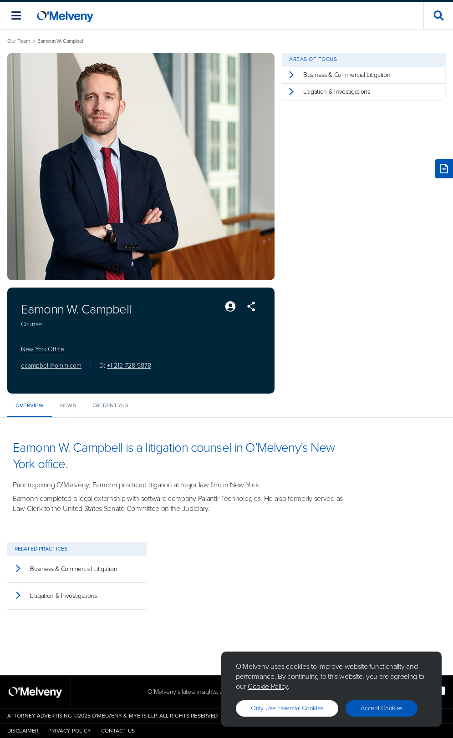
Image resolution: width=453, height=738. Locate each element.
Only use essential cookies (287, 708)
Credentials (110, 405)
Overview (29, 405)
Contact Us (118, 731)
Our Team (18, 41)
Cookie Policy (268, 686)
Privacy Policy (69, 731)
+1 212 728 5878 (129, 365)
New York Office (42, 349)
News (68, 405)
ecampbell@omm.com (51, 365)
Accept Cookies (381, 708)
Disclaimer (22, 731)
